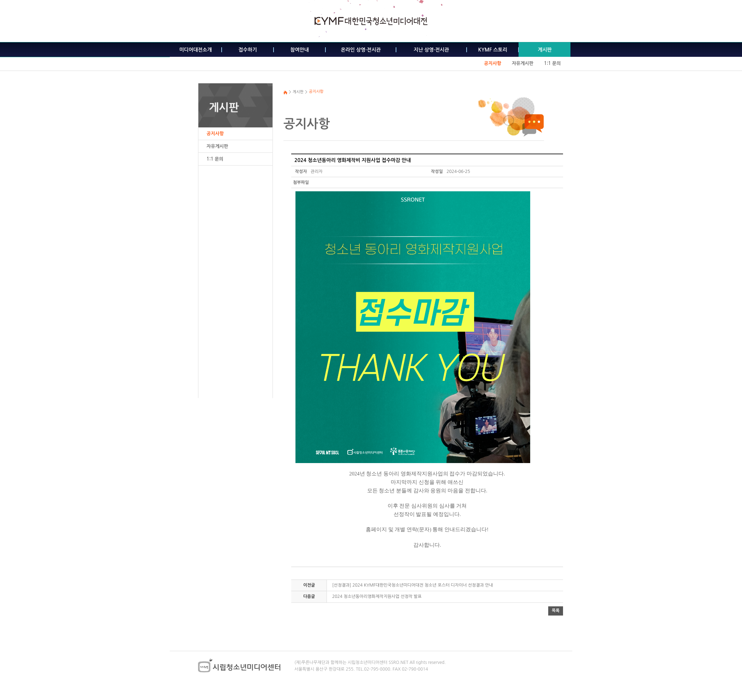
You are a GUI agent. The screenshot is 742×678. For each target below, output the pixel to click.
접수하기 (247, 49)
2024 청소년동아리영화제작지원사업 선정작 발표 (377, 596)
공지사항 (492, 63)
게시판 (544, 49)
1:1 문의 (552, 63)
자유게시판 (522, 63)
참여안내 (299, 49)
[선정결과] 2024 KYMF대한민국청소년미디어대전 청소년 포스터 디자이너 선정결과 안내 (412, 585)
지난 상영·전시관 (431, 49)
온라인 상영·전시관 (361, 49)
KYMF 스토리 (492, 49)
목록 (556, 610)
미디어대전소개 (195, 49)
